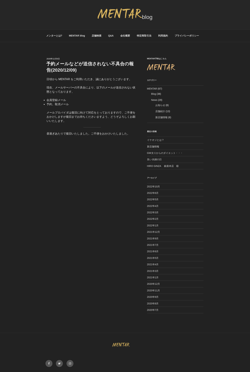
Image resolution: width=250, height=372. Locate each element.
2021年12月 (153, 232)
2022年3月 (153, 212)
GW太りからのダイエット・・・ (165, 153)
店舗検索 (96, 35)
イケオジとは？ (155, 140)
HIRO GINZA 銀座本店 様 (163, 166)
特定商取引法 (144, 35)
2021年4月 (153, 264)
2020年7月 (153, 310)
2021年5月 (153, 258)
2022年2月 (153, 218)
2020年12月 (153, 283)
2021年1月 (153, 277)
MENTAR (152, 88)
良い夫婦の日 (154, 159)
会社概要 (125, 35)
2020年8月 (153, 303)
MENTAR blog (77, 35)
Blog (153, 93)
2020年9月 (153, 297)
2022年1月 (153, 225)
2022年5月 (153, 199)
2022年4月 (153, 206)
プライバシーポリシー (187, 35)
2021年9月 (153, 238)
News (154, 100)
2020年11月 (153, 290)
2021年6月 (153, 251)
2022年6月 (153, 193)
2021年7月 (153, 245)
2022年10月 (153, 186)
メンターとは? (54, 35)
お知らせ (160, 105)
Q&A (111, 35)
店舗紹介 (160, 111)
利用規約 (163, 35)
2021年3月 (153, 271)
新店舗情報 (161, 117)
